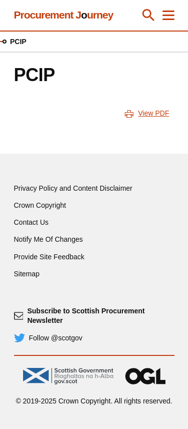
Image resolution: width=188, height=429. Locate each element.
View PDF (153, 113)
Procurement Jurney (63, 15)
